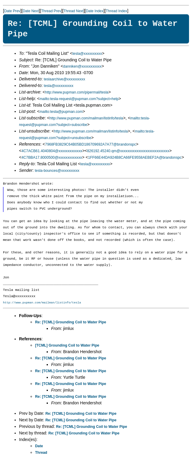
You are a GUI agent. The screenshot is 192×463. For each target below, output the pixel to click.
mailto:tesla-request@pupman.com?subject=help (79, 99)
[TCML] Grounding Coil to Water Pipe (67, 345)
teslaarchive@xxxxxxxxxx (64, 79)
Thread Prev (51, 11)
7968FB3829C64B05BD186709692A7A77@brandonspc (90, 144)
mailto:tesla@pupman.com (61, 112)
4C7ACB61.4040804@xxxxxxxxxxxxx (51, 151)
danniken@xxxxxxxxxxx (82, 66)
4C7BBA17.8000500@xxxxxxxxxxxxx (51, 157)
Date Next (31, 11)
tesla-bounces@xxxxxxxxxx (57, 171)
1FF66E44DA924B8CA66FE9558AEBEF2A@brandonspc (135, 157)
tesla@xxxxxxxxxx (87, 54)
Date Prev (12, 11)
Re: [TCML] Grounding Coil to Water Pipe (70, 322)
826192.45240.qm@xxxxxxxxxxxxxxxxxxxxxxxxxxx (128, 151)
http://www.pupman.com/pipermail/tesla (76, 92)
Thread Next (74, 11)
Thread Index (116, 11)
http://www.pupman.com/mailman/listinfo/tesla (86, 118)
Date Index (94, 11)
